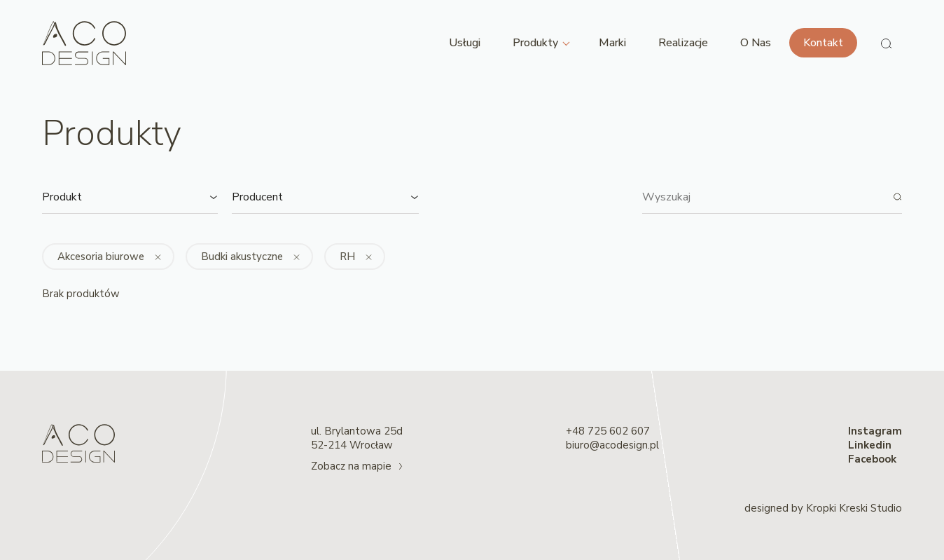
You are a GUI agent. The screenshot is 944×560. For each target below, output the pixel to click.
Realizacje (683, 42)
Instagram (875, 431)
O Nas (755, 42)
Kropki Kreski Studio (854, 508)
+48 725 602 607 (608, 431)
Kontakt (823, 42)
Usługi (464, 42)
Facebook (872, 459)
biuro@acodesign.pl (612, 445)
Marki (612, 42)
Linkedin (869, 445)
